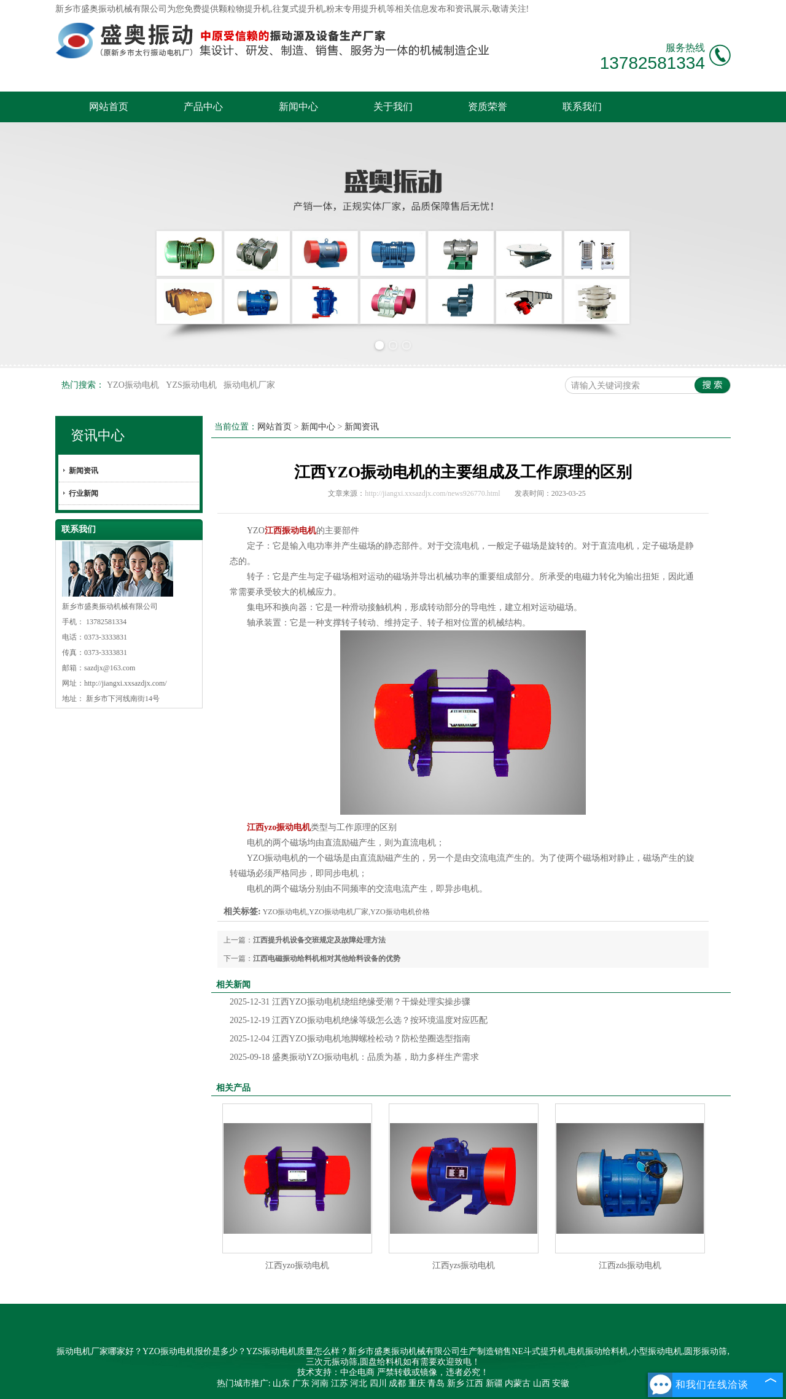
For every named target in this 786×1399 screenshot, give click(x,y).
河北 (358, 1383)
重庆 (417, 1383)
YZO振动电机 (134, 385)
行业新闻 (83, 493)
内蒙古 (518, 1383)
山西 (541, 1383)
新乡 (455, 1383)
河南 (320, 1383)
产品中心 (203, 106)
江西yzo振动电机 (297, 1265)
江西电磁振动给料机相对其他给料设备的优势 (326, 958)
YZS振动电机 (192, 385)
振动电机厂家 (249, 385)
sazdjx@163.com (109, 668)
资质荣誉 (487, 106)
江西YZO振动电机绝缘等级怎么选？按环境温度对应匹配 (359, 1020)
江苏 (339, 1383)
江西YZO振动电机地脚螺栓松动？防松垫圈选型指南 (350, 1038)
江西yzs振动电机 (464, 1265)
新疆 (494, 1383)
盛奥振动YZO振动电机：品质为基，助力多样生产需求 (354, 1057)
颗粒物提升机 (244, 9)
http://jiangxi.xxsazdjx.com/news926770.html (432, 493)
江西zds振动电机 (630, 1265)
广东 (300, 1383)
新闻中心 (298, 106)
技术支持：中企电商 (336, 1372)
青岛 (436, 1383)
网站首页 (108, 106)
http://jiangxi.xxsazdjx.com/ (125, 683)
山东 (281, 1383)
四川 (378, 1383)
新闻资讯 (83, 470)
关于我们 (393, 106)
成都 (397, 1383)
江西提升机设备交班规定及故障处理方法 (319, 940)
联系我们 (582, 106)
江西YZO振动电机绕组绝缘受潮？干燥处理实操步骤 (350, 1001)
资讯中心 (98, 435)
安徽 (560, 1383)
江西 (474, 1383)
